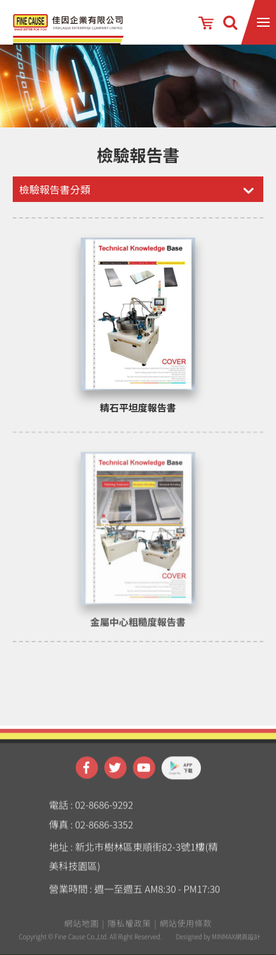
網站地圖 (81, 931)
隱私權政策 (129, 931)
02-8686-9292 (104, 812)
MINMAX (223, 944)
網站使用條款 (186, 931)
